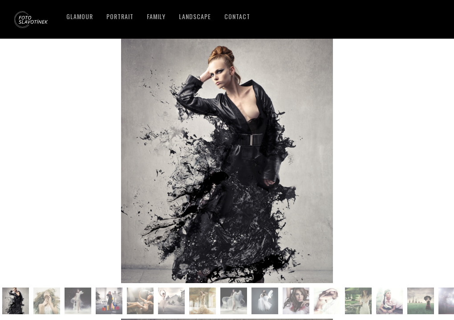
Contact (237, 16)
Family (156, 16)
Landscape (195, 16)
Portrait (120, 16)
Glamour (79, 16)
